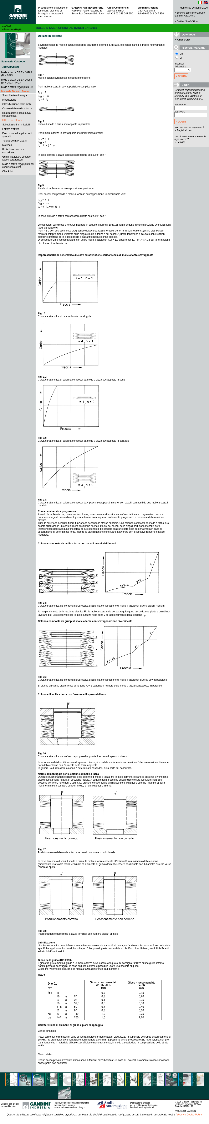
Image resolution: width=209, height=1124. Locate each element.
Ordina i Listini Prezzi (188, 21)
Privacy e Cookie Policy (189, 1114)
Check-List (183, 39)
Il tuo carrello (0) (12, 29)
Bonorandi (192, 1111)
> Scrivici (179, 142)
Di (178, 57)
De (179, 53)
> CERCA (181, 76)
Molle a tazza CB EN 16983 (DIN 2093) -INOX (16, 81)
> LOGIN (181, 121)
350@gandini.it (146, 10)
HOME (7, 26)
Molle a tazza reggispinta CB (17, 87)
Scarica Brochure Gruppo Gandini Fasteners (189, 14)
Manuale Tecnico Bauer (15, 91)
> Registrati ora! (183, 130)
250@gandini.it (115, 10)
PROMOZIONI (11, 67)
